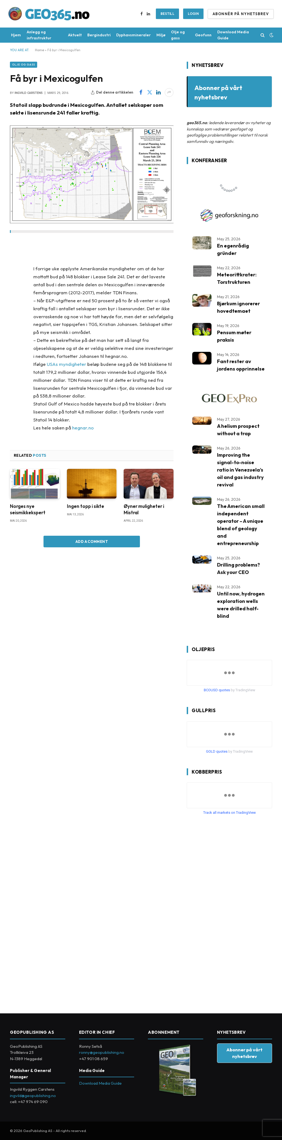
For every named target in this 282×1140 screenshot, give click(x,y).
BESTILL (168, 14)
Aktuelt (75, 34)
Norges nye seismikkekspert (27, 509)
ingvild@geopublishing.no (33, 1095)
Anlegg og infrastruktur (39, 34)
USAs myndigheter (66, 364)
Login (193, 14)
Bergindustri (99, 34)
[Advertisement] (228, 912)
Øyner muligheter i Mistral (144, 509)
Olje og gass (178, 34)
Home (39, 50)
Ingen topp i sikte (85, 506)
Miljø (161, 34)
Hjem (16, 34)
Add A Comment (91, 541)
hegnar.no (83, 428)
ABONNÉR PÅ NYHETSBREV (241, 14)
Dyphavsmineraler (133, 34)
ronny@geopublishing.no (101, 1052)
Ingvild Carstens (29, 93)
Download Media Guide (233, 34)
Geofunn (203, 34)
